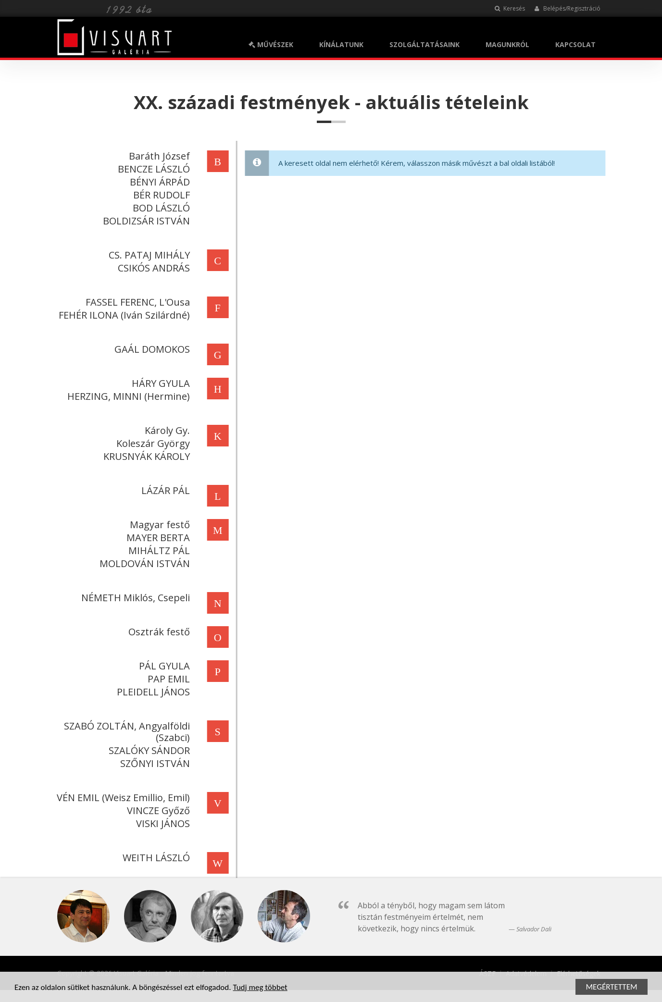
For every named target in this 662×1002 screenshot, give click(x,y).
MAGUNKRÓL (507, 44)
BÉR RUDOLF (160, 194)
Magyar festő (158, 524)
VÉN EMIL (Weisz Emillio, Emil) (121, 797)
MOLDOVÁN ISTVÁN (143, 563)
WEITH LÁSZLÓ (154, 857)
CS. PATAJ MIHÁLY (147, 254)
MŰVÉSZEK (271, 44)
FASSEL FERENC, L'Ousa (136, 302)
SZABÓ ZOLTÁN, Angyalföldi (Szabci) (125, 731)
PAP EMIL (167, 678)
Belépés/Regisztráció (567, 8)
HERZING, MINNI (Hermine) (127, 396)
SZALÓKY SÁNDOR (147, 750)
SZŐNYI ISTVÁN (153, 763)
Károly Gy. (165, 430)
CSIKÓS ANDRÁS (152, 267)
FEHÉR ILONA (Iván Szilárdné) (122, 315)
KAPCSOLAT (575, 44)
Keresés (510, 8)
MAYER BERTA (156, 537)
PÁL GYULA (162, 665)
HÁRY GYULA (159, 383)
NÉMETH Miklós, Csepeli (134, 597)
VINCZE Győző (156, 810)
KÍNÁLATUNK (341, 44)
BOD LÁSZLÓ (159, 207)
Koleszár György (151, 443)
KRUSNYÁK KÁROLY (145, 456)
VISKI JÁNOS (161, 823)
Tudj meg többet (260, 988)
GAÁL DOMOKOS (150, 349)
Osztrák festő (157, 631)
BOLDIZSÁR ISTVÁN (144, 220)
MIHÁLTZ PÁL (157, 550)
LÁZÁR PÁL (164, 490)
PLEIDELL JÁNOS (151, 691)
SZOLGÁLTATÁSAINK (424, 44)
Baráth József (157, 155)
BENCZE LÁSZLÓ (152, 168)
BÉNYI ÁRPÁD (158, 181)
